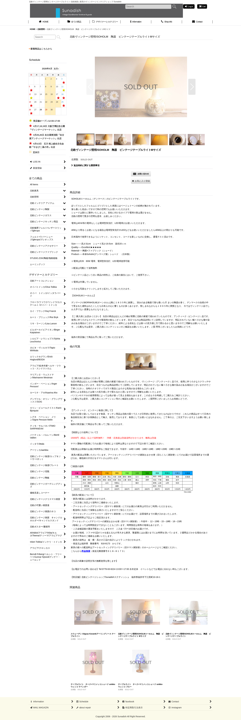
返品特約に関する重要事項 (85, 165)
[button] (90, 87)
